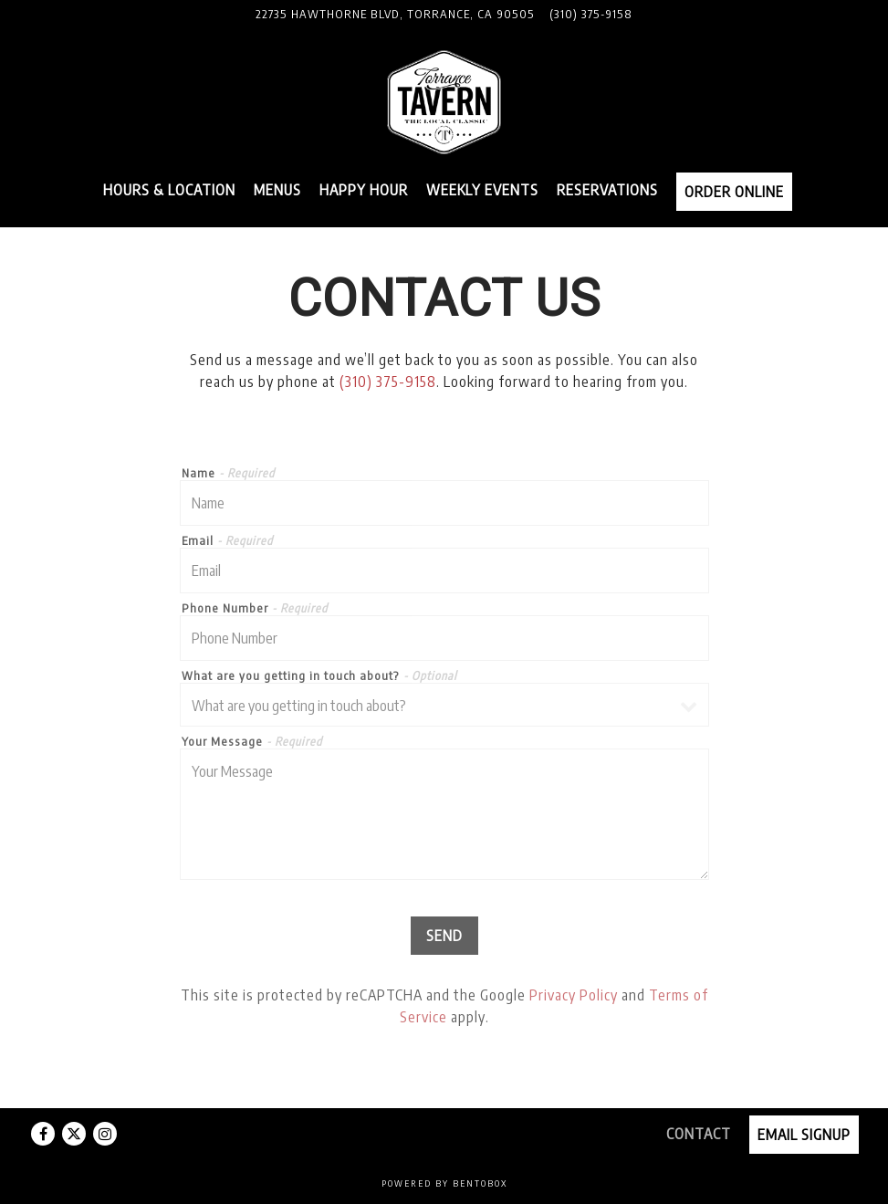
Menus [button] (277, 190)
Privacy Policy (573, 995)
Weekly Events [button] (482, 190)
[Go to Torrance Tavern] (395, 14)
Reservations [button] (607, 190)
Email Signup (804, 1134)
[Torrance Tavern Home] (444, 101)
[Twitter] (74, 1134)
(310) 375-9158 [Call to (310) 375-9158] (590, 13)
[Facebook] (43, 1134)
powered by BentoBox (444, 1183)
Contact (698, 1134)
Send (444, 936)
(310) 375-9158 (388, 381)
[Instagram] (105, 1134)
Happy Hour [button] (363, 190)
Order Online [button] (734, 192)
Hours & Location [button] (169, 190)
